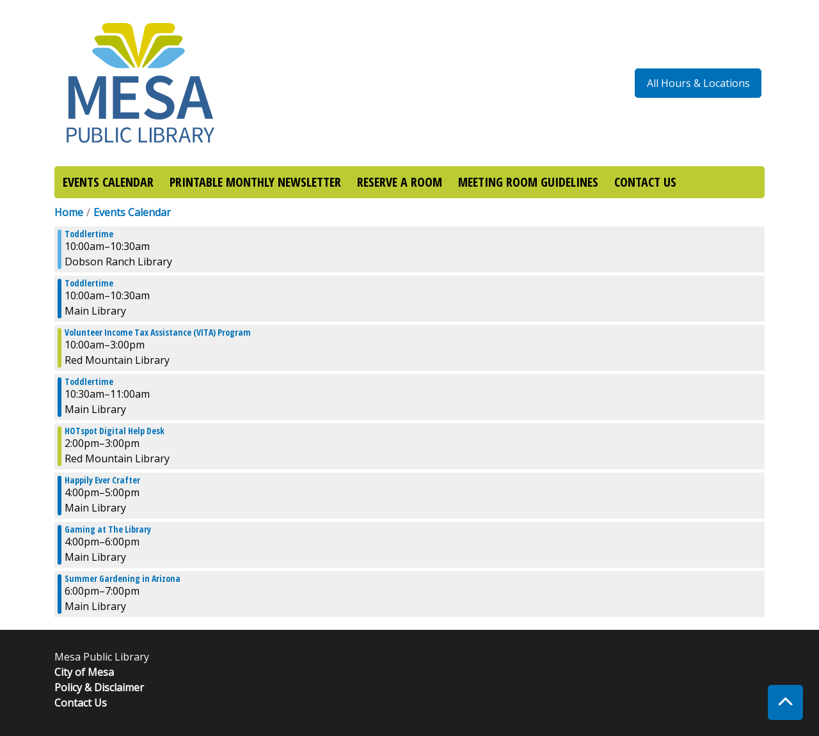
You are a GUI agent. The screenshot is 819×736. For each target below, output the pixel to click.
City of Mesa (84, 672)
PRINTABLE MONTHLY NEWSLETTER (255, 182)
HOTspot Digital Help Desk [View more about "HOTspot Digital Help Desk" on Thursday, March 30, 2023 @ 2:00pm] (114, 431)
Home (68, 212)
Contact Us (80, 703)
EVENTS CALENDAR (108, 182)
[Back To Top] (785, 702)
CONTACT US (645, 182)
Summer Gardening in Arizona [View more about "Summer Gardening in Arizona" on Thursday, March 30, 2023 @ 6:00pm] (122, 578)
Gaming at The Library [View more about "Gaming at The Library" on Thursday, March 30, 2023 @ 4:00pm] (108, 529)
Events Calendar (132, 212)
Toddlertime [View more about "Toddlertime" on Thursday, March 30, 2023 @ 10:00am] (89, 234)
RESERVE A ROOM (399, 182)
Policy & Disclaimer (99, 687)
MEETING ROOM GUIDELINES (528, 182)
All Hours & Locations (698, 83)
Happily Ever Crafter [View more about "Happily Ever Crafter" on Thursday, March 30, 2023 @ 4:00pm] (102, 480)
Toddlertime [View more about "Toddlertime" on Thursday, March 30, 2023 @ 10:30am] (89, 381)
